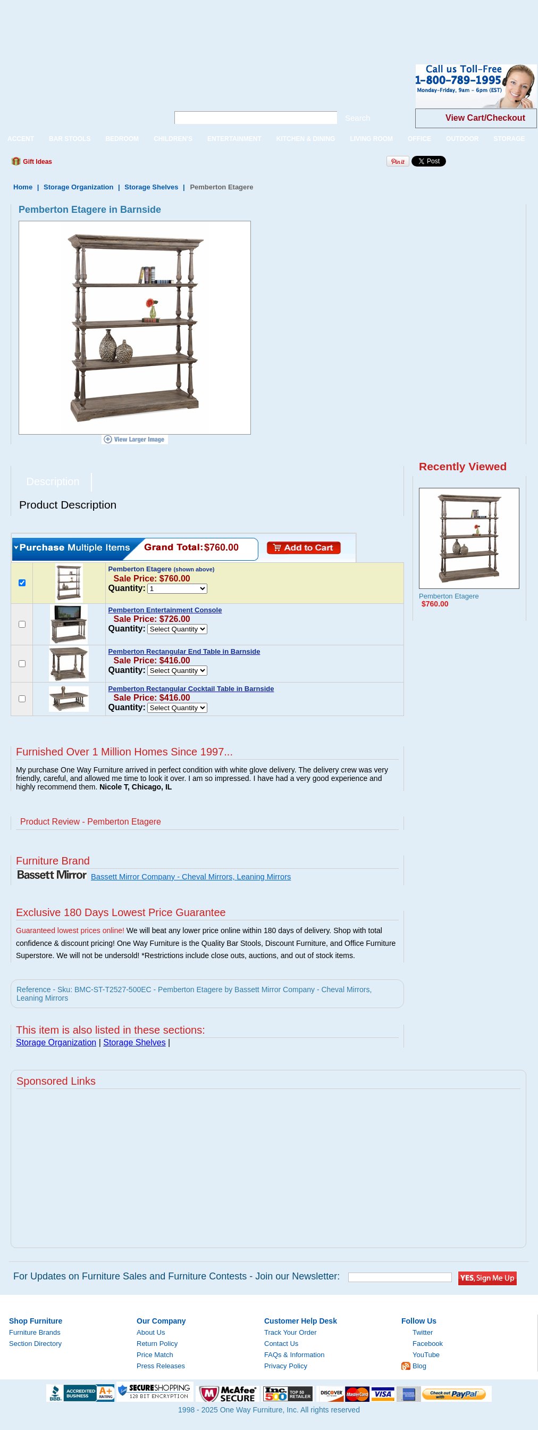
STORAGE (509, 139)
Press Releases (161, 1366)
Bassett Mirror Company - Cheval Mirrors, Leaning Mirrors (191, 876)
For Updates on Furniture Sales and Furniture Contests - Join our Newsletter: (176, 1276)
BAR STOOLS (69, 139)
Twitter (423, 1332)
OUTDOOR (462, 139)
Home (22, 187)
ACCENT (20, 139)
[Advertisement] (193, 24)
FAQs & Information (294, 1355)
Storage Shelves (151, 187)
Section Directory (35, 1344)
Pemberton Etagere (449, 596)
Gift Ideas (36, 162)
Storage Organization (78, 187)
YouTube (426, 1355)
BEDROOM (122, 139)
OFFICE (419, 139)
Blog (419, 1366)
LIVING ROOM (371, 139)
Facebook (428, 1344)
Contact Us (281, 1344)
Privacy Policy (285, 1366)
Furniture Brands (35, 1332)
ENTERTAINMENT (234, 139)
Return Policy (157, 1344)
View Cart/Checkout (485, 117)
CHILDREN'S (173, 139)
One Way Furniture (78, 95)
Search (358, 117)
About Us (151, 1332)
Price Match (155, 1355)
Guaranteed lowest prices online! (70, 930)
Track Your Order (290, 1332)
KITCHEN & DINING (305, 139)
